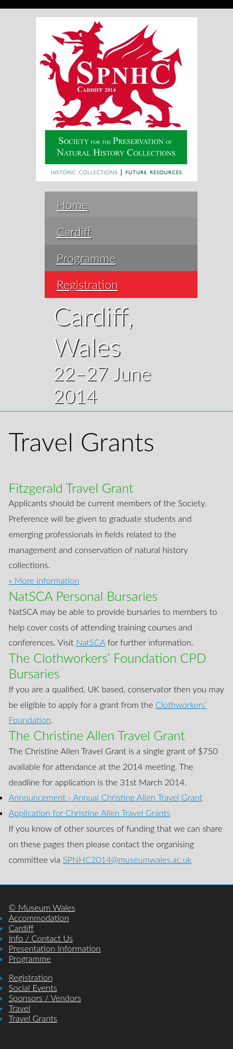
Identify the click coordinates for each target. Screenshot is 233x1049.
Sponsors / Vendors (45, 998)
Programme (86, 258)
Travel (19, 1008)
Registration (87, 284)
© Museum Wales (42, 907)
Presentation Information (55, 948)
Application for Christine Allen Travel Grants (89, 812)
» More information (44, 580)
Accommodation (39, 917)
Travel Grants (33, 1018)
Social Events (33, 987)
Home (72, 204)
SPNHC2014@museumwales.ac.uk (126, 859)
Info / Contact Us (41, 938)
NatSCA (90, 642)
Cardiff (74, 231)
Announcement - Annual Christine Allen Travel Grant (105, 797)
